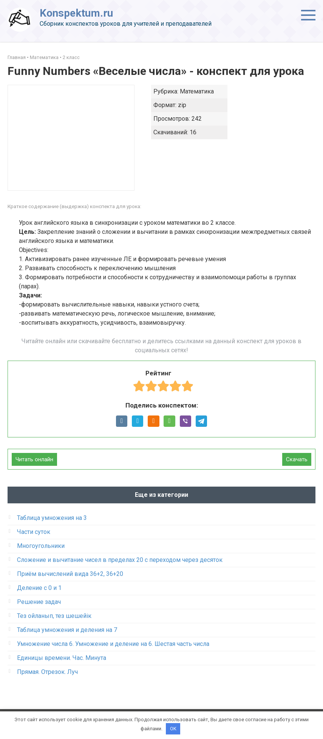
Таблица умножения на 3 (52, 517)
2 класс (71, 57)
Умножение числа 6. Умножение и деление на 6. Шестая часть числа (113, 643)
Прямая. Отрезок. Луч (47, 671)
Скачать (297, 459)
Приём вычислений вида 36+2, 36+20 (70, 573)
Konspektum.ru (76, 13)
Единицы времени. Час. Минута (61, 657)
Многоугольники (41, 545)
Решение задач (39, 601)
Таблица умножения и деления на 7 (67, 629)
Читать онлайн (34, 459)
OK (173, 728)
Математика (44, 57)
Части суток (33, 531)
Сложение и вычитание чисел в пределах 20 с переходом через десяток (120, 559)
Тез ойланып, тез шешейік (54, 615)
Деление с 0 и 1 (39, 587)
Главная (17, 57)
